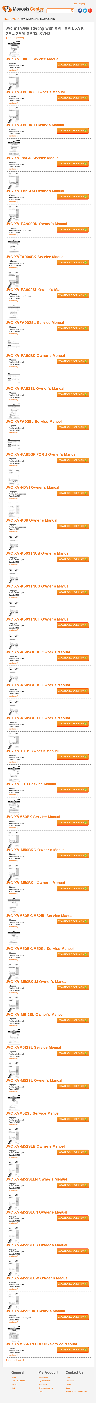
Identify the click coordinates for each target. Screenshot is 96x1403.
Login (75, 4)
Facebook (70, 1381)
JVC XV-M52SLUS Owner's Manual (36, 1245)
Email (68, 1377)
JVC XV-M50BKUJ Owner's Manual (37, 982)
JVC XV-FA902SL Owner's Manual (36, 290)
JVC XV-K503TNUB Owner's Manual (38, 553)
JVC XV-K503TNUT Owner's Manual (38, 619)
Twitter (68, 1384)
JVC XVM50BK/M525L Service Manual (40, 916)
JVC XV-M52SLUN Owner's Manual (36, 1212)
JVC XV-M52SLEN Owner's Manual (36, 1179)
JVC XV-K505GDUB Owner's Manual (38, 652)
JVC (13, 19)
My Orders (43, 1384)
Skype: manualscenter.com (76, 1391)
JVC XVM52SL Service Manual (33, 1113)
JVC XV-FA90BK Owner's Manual (35, 356)
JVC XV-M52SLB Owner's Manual (35, 1146)
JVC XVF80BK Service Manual (33, 59)
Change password (46, 1388)
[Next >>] (20, 38)
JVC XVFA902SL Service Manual (35, 323)
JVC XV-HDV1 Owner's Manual (32, 487)
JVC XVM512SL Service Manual (33, 1047)
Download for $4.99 (72, 65)
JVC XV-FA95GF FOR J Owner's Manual (41, 454)
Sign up (82, 4)
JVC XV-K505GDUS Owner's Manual (38, 685)
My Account (43, 1377)
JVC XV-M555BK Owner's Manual (35, 1311)
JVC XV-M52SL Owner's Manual (34, 1080)
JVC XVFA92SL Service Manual (34, 422)
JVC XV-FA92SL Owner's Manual (35, 388)
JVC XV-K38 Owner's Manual (31, 520)
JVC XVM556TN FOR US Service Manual (41, 1344)
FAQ (13, 1388)
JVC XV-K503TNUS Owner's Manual (38, 586)
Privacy (14, 1384)
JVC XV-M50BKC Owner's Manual (36, 850)
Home (6, 19)
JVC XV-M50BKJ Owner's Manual (35, 883)
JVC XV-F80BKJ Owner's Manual (35, 125)
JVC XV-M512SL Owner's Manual (35, 1015)
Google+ (69, 1388)
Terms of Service (18, 1381)
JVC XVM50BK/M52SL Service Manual (40, 949)
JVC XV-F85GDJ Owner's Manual (35, 191)
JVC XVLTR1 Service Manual (31, 784)
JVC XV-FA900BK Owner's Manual (36, 224)
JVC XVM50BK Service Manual (33, 817)
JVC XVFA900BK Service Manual (35, 257)
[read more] (13, 70)
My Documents (45, 1381)
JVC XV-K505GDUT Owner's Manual (38, 718)
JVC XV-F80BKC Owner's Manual (35, 92)
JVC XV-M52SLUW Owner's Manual (37, 1278)
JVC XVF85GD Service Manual (33, 158)
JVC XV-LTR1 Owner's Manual (32, 751)
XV (18, 19)
